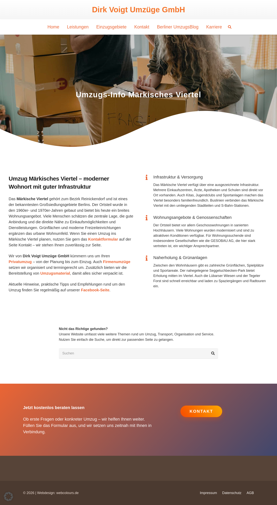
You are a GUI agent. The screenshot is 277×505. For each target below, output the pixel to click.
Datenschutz (231, 493)
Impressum (208, 493)
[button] (230, 27)
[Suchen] (138, 353)
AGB (250, 493)
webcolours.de (67, 493)
